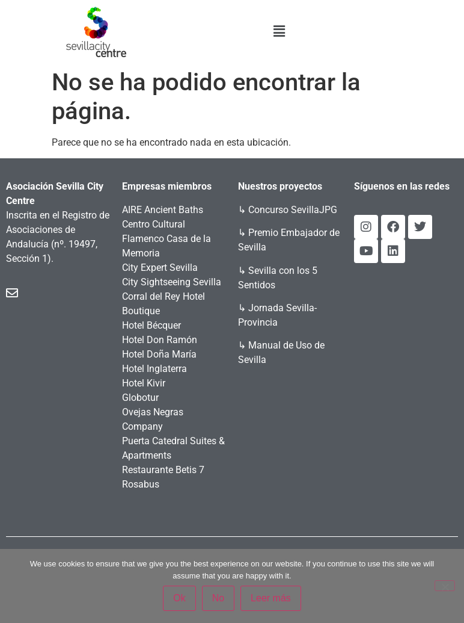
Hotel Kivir (143, 383)
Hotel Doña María (159, 354)
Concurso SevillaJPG (292, 209)
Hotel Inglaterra (154, 368)
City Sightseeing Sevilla (171, 282)
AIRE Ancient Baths (162, 209)
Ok (179, 598)
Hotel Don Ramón (159, 340)
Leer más (271, 598)
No (218, 598)
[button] (279, 31)
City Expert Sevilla (160, 267)
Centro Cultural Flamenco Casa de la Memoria (166, 239)
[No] (445, 585)
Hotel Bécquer (151, 325)
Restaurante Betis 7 (163, 470)
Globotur (140, 397)
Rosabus (140, 484)
